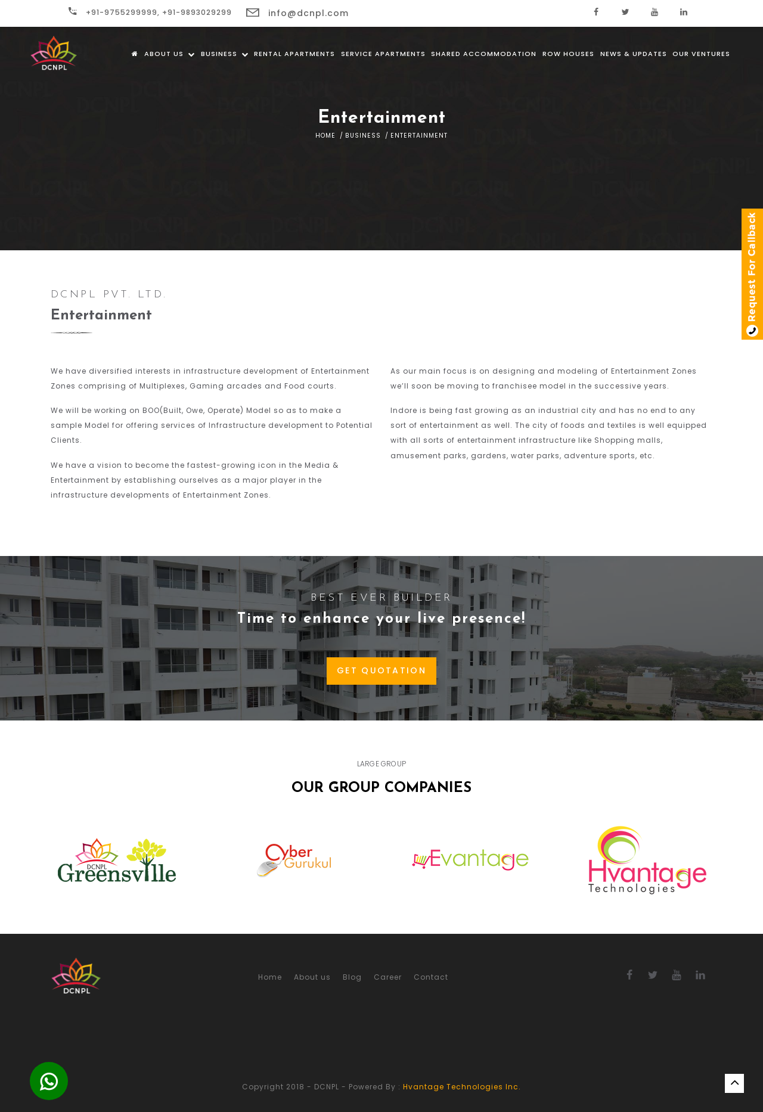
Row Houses (568, 53)
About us (169, 53)
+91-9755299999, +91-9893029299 (150, 12)
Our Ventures (701, 53)
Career (388, 977)
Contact (431, 977)
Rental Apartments (294, 53)
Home (325, 135)
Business (225, 53)
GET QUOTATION (381, 670)
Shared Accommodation (483, 53)
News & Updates (633, 53)
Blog (352, 977)
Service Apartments (383, 53)
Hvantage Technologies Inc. (462, 1087)
